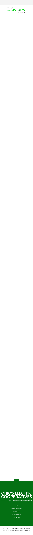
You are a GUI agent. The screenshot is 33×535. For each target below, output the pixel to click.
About (16, 505)
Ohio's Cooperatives (16, 508)
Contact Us (16, 517)
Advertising (16, 511)
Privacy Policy (16, 514)
